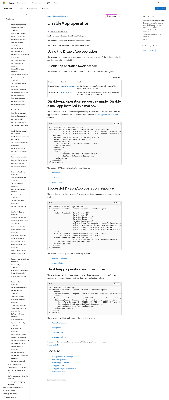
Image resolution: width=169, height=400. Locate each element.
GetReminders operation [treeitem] (19, 157)
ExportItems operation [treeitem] (18, 39)
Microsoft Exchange (59, 16)
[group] (84, 145)
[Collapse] (26, 14)
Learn (49, 16)
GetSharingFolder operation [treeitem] (17, 184)
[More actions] (120, 16)
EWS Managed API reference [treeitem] (17, 367)
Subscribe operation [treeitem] (17, 320)
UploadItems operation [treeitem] (18, 361)
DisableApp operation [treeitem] (18, 25)
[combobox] (15, 19)
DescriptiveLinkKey (59, 337)
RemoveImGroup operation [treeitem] (16, 283)
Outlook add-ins (58, 372)
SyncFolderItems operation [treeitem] (16, 329)
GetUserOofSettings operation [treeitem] (17, 213)
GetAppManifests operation (108, 114)
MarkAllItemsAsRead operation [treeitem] (18, 230)
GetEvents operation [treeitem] (18, 98)
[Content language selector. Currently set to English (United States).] (12, 397)
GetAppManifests (58, 365)
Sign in (164, 3)
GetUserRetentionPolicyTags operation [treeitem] (19, 222)
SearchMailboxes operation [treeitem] (16, 292)
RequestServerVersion (67, 86)
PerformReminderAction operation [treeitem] (19, 245)
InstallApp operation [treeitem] (18, 226)
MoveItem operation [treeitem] (18, 241)
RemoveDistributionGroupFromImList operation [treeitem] (19, 271)
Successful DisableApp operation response (154, 31)
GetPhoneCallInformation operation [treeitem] (19, 152)
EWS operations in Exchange (62, 356)
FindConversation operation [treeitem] (17, 44)
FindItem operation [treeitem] (17, 51)
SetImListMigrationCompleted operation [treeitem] (19, 309)
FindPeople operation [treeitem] (18, 60)
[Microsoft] (4, 3)
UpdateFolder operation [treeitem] (19, 343)
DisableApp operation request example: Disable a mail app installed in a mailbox (153, 25)
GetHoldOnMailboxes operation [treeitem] (18, 105)
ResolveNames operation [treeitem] (19, 288)
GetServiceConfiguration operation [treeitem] (19, 179)
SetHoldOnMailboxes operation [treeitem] (18, 300)
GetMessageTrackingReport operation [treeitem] (19, 126)
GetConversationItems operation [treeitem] (18, 84)
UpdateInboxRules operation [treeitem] (17, 347)
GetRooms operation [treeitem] (18, 163)
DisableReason (57, 182)
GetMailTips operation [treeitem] (18, 122)
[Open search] (159, 3)
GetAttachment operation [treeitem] (19, 75)
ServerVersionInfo (66, 92)
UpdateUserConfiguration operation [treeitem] (19, 356)
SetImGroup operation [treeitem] (18, 305)
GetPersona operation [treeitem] (18, 148)
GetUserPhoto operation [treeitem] (19, 218)
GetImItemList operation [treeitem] (19, 110)
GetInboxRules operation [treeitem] (19, 116)
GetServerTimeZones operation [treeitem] (18, 173)
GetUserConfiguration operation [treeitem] (18, 207)
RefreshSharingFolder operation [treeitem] (18, 254)
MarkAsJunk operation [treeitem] (18, 235)
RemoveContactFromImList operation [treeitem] (20, 260)
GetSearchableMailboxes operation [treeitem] (19, 167)
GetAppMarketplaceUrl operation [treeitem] (18, 70)
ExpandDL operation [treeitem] (18, 36)
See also (145, 39)
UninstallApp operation (60, 362)
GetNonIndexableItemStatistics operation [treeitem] (20, 138)
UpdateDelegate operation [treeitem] (20, 340)
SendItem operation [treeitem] (17, 296)
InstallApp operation (59, 359)
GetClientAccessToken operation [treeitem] (18, 79)
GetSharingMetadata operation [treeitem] (18, 190)
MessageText (56, 327)
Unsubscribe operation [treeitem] (18, 337)
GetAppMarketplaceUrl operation (64, 369)
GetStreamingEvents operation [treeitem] (18, 196)
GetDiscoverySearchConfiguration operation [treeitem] (19, 93)
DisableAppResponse (59, 258)
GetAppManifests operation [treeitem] (17, 64)
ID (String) (55, 177)
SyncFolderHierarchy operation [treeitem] (18, 324)
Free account (161, 9)
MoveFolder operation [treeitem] (18, 238)
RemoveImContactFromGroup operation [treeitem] (20, 277)
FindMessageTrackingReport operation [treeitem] (20, 55)
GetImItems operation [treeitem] (18, 113)
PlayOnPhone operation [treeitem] (19, 250)
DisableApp (56, 173)
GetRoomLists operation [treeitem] (19, 160)
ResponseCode (57, 263)
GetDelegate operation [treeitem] (18, 89)
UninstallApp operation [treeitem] (18, 334)
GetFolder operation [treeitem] (17, 101)
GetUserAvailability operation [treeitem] (17, 201)
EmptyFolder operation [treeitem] (18, 33)
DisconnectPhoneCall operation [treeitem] (18, 29)
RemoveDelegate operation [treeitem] (16, 266)
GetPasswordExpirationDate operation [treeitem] (20, 143)
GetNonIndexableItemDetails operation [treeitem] (19, 132)
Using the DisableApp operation (153, 20)
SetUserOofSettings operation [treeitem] (17, 315)
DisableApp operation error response (152, 35)
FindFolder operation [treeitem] (18, 48)
